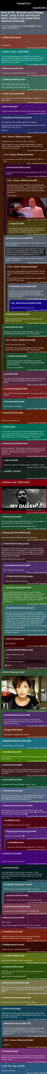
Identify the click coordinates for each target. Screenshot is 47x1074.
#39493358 (43, 64)
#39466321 (43, 352)
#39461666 (43, 635)
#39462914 (43, 787)
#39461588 (43, 928)
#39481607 (43, 234)
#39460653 (43, 409)
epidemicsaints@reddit (17, 895)
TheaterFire (23, 3)
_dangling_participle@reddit (18, 587)
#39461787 (43, 849)
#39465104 (43, 726)
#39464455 (43, 748)
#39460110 (43, 150)
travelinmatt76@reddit (13, 967)
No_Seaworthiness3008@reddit (26, 303)
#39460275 (43, 561)
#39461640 (43, 902)
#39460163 (43, 816)
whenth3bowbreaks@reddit (17, 565)
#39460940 (43, 299)
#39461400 (43, 979)
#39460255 (43, 323)
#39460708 (43, 668)
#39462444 (43, 176)
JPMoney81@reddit (12, 37)
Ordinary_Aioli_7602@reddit (16, 482)
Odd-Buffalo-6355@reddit (18, 167)
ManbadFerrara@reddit (18, 26)
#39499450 (43, 48)
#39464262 (43, 761)
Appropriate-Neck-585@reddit (17, 533)
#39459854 (43, 1062)
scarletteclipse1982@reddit (17, 906)
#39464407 (43, 385)
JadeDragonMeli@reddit (14, 79)
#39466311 (43, 529)
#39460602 (43, 838)
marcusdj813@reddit (12, 780)
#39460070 (43, 1036)
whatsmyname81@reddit (18, 314)
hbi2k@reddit (9, 427)
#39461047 (43, 711)
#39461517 (43, 941)
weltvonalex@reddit (14, 327)
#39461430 (43, 963)
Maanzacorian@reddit (13, 68)
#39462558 (43, 220)
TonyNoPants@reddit (13, 932)
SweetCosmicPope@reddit (15, 443)
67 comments (13, 28)
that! (18, 1028)
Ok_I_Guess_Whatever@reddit (17, 137)
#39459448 (43, 1019)
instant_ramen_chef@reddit (16, 52)
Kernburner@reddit (12, 1009)
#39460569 (43, 604)
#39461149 (43, 456)
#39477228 (43, 440)
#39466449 (43, 370)
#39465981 (43, 540)
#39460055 (43, 1047)
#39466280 (43, 336)
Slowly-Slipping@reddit (14, 672)
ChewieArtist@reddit (12, 765)
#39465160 (43, 584)
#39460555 (43, 263)
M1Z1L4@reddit (10, 106)
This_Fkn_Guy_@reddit (14, 1066)
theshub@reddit (10, 1051)
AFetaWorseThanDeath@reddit (17, 118)
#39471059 (43, 467)
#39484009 (43, 102)
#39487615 (43, 75)
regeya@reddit (17, 223)
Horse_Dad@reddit (15, 639)
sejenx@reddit (11, 460)
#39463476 (43, 737)
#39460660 (43, 282)
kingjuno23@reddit (13, 730)
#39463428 (43, 398)
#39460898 (43, 646)
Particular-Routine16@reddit (16, 983)
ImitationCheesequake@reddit (17, 998)
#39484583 (43, 90)
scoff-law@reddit (11, 868)
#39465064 (43, 573)
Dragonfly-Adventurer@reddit (20, 608)
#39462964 (43, 776)
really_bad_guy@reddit (13, 94)
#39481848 (43, 133)
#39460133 (43, 163)
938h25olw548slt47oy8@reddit (17, 741)
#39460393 (43, 827)
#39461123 (43, 994)
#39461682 (43, 310)
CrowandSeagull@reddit (16, 389)
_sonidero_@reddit (12, 471)
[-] (1, 38)
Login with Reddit (39, 8)
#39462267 (43, 801)
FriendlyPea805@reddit (14, 956)
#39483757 (43, 114)
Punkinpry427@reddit (13, 413)
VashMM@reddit (12, 820)
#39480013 (43, 423)
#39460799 (43, 914)
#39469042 (43, 513)
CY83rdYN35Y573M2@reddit (16, 544)
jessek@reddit (11, 374)
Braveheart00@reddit (14, 402)
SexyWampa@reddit (12, 752)
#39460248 (43, 1005)
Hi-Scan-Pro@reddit (12, 853)
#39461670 (43, 864)
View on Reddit (32, 48)
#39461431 (43, 952)
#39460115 (43, 880)
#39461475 (43, 891)
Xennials (31, 26)
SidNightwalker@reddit (13, 945)
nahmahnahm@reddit (13, 791)
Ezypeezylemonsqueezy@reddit (17, 805)
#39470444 (43, 478)
